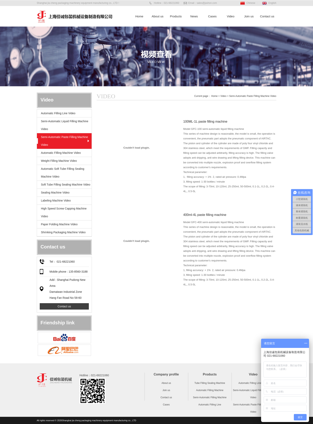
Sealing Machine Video (55, 192)
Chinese (251, 3)
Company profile (166, 374)
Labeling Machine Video (56, 200)
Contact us (267, 16)
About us (157, 16)
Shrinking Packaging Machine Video (63, 232)
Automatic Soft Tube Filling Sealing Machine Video (62, 172)
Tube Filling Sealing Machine (209, 383)
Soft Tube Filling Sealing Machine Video (65, 184)
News (194, 16)
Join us (249, 16)
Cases (212, 16)
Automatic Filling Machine (209, 390)
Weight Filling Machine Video (59, 160)
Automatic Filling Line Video (58, 113)
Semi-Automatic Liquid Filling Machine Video (64, 125)
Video (230, 16)
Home (139, 16)
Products (176, 16)
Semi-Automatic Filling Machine (210, 397)
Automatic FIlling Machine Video (61, 152)
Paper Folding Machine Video (59, 224)
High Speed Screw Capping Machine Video (64, 212)
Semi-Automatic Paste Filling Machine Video (64, 140)
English (272, 3)
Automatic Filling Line (209, 404)
